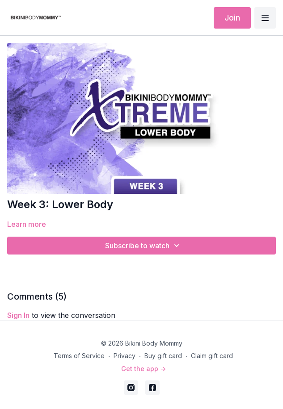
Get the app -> (143, 368)
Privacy (124, 355)
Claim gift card (212, 355)
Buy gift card (163, 355)
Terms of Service (79, 355)
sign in (18, 315)
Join (232, 17)
